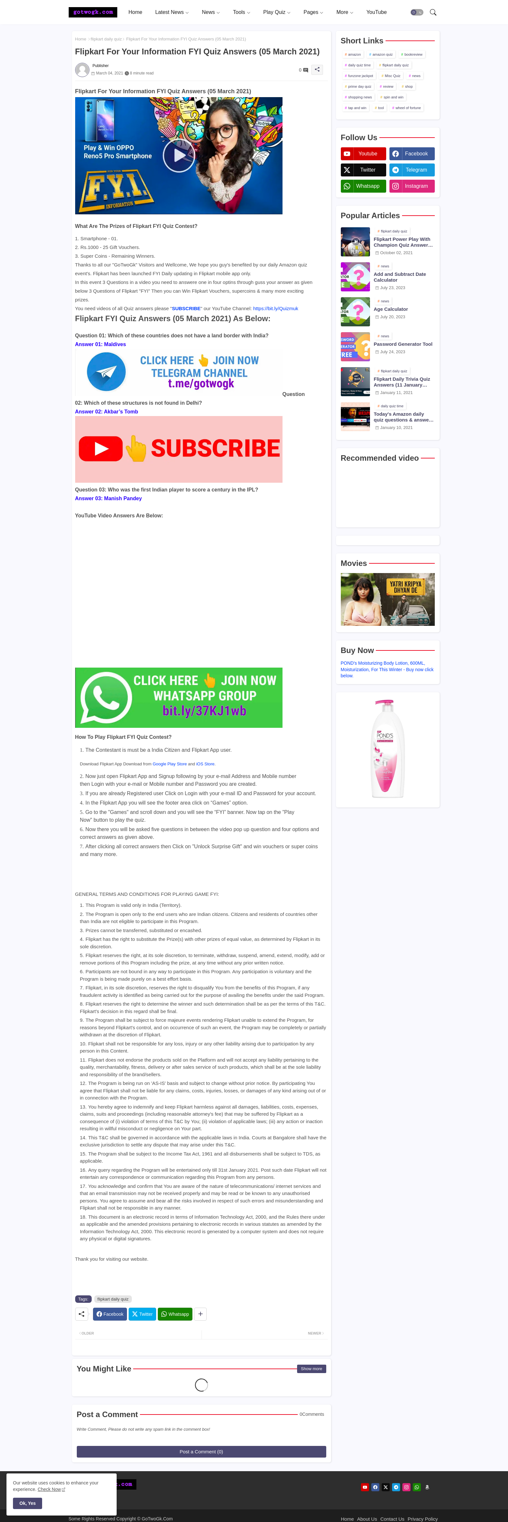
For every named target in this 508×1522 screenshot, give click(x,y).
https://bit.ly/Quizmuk (275, 308)
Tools (239, 12)
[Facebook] (110, 1314)
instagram (416, 186)
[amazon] (427, 1487)
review (388, 86)
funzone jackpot (360, 76)
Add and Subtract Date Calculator (400, 277)
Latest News (169, 12)
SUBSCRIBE (186, 308)
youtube (367, 153)
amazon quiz (383, 54)
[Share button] (200, 1314)
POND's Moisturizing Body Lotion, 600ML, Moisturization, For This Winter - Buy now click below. (387, 669)
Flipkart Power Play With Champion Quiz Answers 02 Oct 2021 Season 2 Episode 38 (402, 242)
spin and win (393, 97)
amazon (354, 54)
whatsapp (367, 186)
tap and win (357, 108)
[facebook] (375, 1487)
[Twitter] (142, 1314)
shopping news (360, 97)
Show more (311, 1368)
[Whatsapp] (175, 1314)
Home (136, 12)
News (208, 12)
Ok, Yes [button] (27, 1503)
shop (409, 86)
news (416, 76)
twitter (367, 170)
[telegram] (396, 1487)
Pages (311, 12)
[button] (416, 12)
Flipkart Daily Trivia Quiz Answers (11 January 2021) (402, 382)
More (342, 12)
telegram (416, 170)
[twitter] (386, 1487)
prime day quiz (360, 86)
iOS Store (205, 763)
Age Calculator (391, 309)
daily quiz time (359, 65)
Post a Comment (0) (201, 1451)
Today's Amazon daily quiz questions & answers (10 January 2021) (403, 417)
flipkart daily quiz (106, 39)
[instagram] (406, 1487)
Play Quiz (274, 12)
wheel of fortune (408, 108)
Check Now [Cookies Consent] (49, 1489)
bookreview (413, 54)
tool (381, 108)
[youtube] (365, 1487)
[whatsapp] (417, 1487)
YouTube (376, 12)
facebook (416, 153)
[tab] (135, 12)
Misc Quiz (392, 76)
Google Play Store (170, 763)
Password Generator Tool (403, 344)
